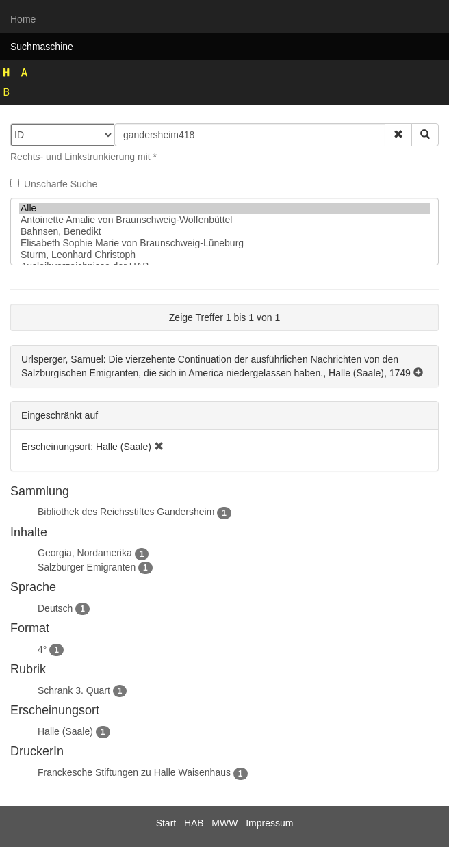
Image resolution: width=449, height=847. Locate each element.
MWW (224, 823)
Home (23, 19)
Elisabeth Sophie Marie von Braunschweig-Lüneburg (224, 243)
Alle (224, 208)
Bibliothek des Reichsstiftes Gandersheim (126, 511)
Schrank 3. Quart (74, 690)
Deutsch (55, 608)
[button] (398, 134)
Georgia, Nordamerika (85, 552)
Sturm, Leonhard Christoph (224, 255)
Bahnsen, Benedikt (224, 231)
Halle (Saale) (65, 731)
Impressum (269, 823)
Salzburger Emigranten (87, 567)
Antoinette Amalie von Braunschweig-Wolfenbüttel (224, 220)
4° (42, 649)
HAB (194, 823)
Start (166, 823)
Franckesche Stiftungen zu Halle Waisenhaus (134, 772)
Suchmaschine (41, 46)
